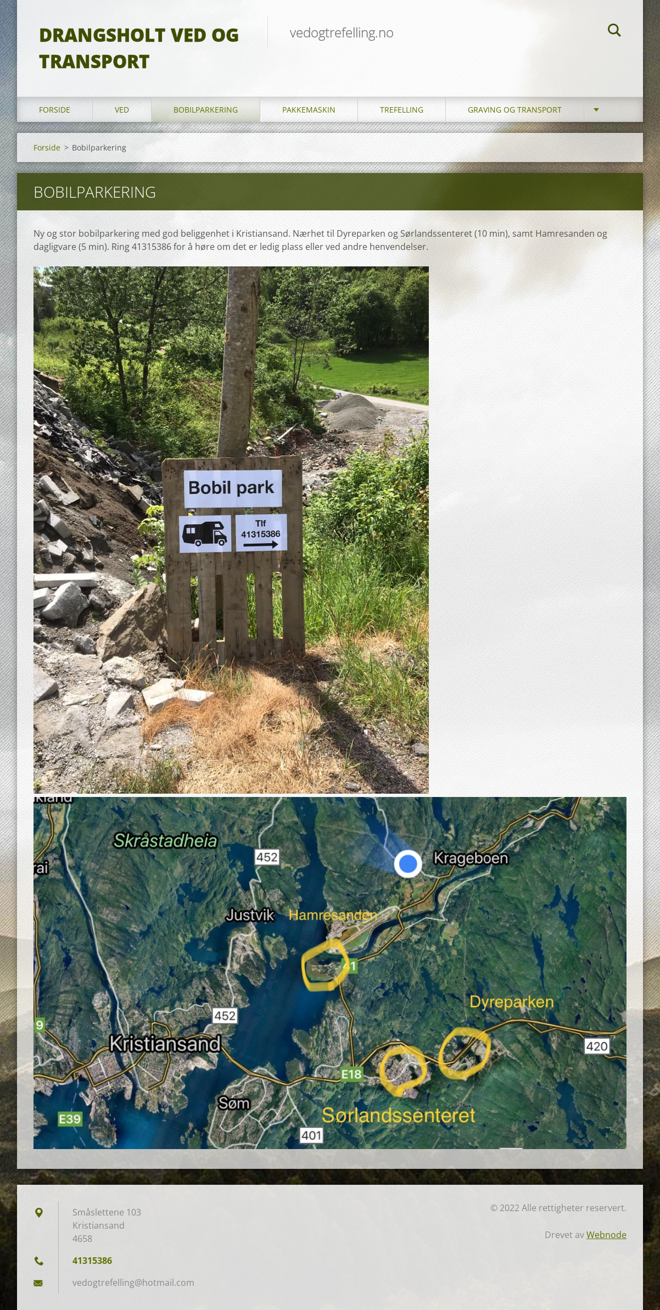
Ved (122, 109)
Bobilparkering (206, 109)
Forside (54, 109)
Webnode (606, 1235)
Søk (614, 32)
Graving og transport (515, 109)
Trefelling (401, 109)
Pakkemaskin (308, 109)
